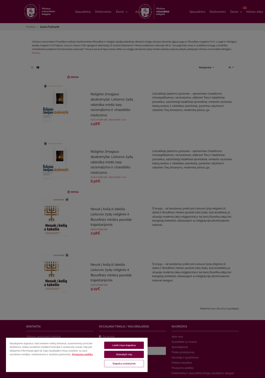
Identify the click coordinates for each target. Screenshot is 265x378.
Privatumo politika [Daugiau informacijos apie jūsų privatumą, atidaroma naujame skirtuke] (82, 354)
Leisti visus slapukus (124, 345)
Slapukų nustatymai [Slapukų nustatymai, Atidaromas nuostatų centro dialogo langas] (124, 363)
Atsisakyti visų (124, 354)
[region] (77, 354)
